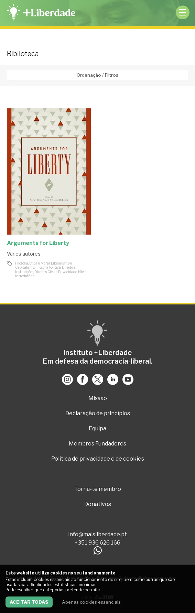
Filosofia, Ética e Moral (32, 263)
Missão (97, 398)
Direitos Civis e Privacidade (55, 272)
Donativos (97, 504)
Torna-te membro (97, 489)
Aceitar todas (29, 602)
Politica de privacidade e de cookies (97, 458)
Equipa (97, 428)
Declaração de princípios (97, 413)
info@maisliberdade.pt (97, 534)
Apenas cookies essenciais (91, 602)
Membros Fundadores (97, 443)
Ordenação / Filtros (97, 75)
